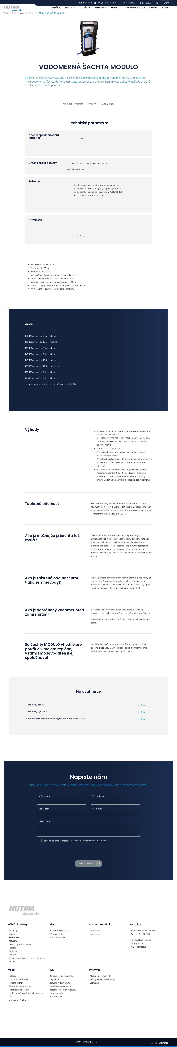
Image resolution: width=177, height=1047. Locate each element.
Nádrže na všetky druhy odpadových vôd (26, 995)
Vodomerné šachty (17, 1000)
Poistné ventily (56, 993)
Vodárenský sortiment (19, 979)
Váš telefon (44, 808)
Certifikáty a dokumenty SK (21, 945)
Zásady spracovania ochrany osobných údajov (27, 960)
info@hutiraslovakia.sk (144, 931)
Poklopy (12, 976)
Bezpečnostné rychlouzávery (63, 990)
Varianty (92, 104)
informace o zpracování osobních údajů (88, 840)
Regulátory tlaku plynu (60, 983)
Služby (84, 7)
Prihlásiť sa (144, 2)
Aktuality (116, 7)
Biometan (94, 983)
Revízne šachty (16, 983)
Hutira (165, 2)
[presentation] (88, 852)
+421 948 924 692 (142, 934)
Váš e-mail (97, 808)
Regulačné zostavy (58, 979)
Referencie (100, 7)
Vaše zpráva (44, 821)
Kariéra (153, 7)
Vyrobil (159, 1042)
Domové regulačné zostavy (62, 976)
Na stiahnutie (107, 104)
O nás (55, 7)
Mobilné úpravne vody (100, 976)
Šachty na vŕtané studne (20, 987)
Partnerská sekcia (135, 7)
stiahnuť (144, 705)
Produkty (70, 7)
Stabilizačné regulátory (60, 987)
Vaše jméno (44, 796)
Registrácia (95, 934)
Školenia (13, 951)
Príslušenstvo (56, 997)
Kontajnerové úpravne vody (102, 979)
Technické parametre (73, 104)
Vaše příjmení (98, 796)
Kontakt (166, 7)
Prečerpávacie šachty (18, 990)
